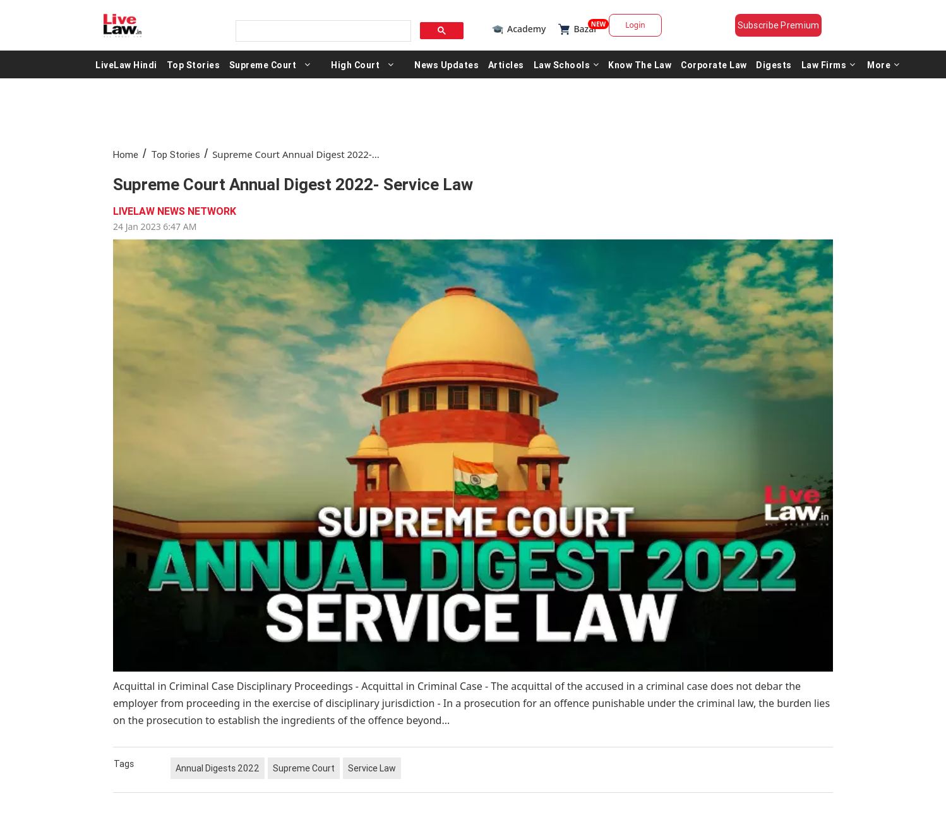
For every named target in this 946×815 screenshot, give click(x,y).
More (883, 64)
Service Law (372, 768)
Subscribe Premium (779, 25)
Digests (774, 64)
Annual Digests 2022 (218, 768)
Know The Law (639, 64)
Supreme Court (263, 64)
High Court (355, 64)
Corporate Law (714, 64)
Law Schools (566, 64)
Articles (506, 64)
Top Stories (193, 64)
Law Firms (828, 64)
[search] (322, 31)
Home (125, 154)
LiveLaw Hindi (126, 64)
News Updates (446, 64)
